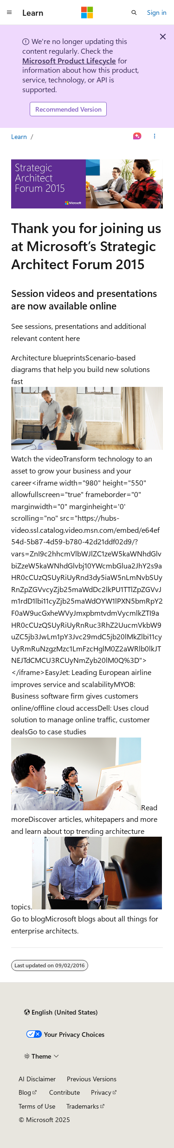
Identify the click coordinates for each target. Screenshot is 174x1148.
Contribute (64, 1092)
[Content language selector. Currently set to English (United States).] (61, 1012)
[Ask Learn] (138, 136)
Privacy (101, 1092)
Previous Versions (91, 1078)
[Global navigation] (9, 12)
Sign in (157, 12)
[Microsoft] (87, 12)
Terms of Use (37, 1106)
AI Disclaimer (37, 1078)
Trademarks (82, 1106)
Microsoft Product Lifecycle (69, 60)
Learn (19, 136)
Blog (25, 1092)
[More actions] (155, 136)
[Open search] (134, 12)
